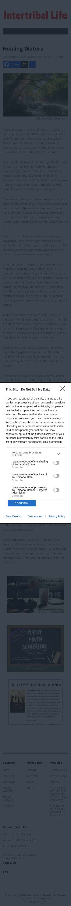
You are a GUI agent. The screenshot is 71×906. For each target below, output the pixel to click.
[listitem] (35, 453)
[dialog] (35, 453)
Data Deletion (14, 516)
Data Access (35, 516)
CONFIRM (22, 503)
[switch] (56, 463)
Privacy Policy (56, 516)
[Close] (63, 389)
